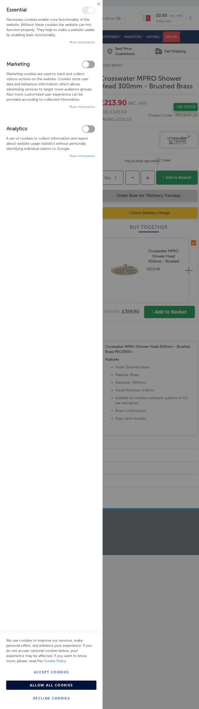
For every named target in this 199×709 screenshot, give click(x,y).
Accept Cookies (51, 672)
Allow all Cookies (51, 685)
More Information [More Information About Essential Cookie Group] (82, 42)
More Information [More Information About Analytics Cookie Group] (82, 156)
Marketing (88, 64)
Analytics (88, 129)
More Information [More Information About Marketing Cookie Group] (82, 107)
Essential (88, 10)
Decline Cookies (51, 698)
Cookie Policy (55, 661)
